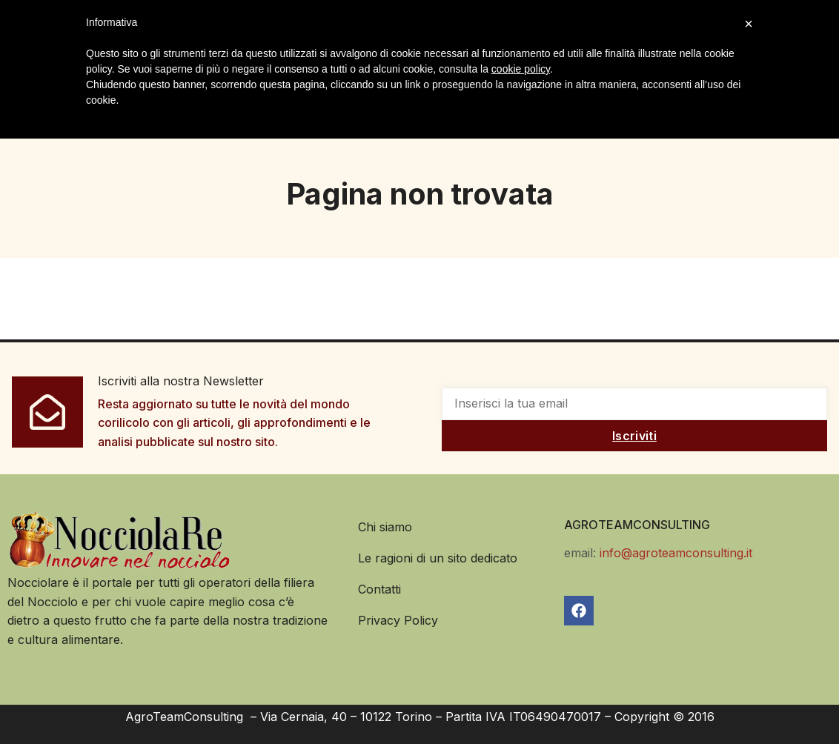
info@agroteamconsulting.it (676, 552)
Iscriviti (634, 435)
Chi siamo (385, 526)
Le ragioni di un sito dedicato (437, 558)
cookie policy (520, 69)
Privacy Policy (398, 620)
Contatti (379, 589)
